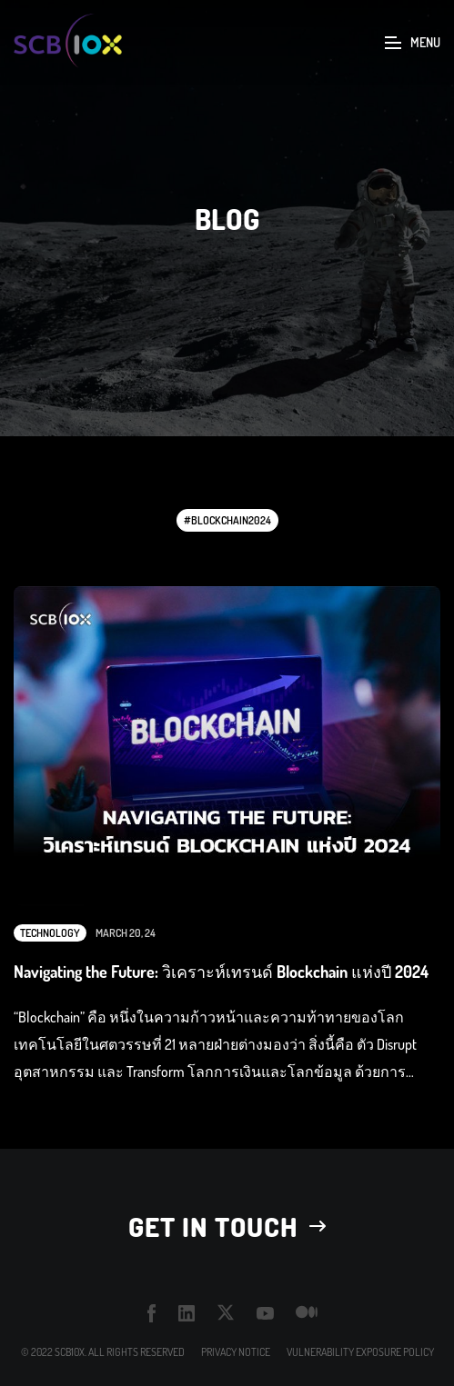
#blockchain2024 (227, 520)
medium (307, 1312)
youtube (265, 1313)
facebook (151, 1313)
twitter (226, 1312)
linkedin (187, 1312)
